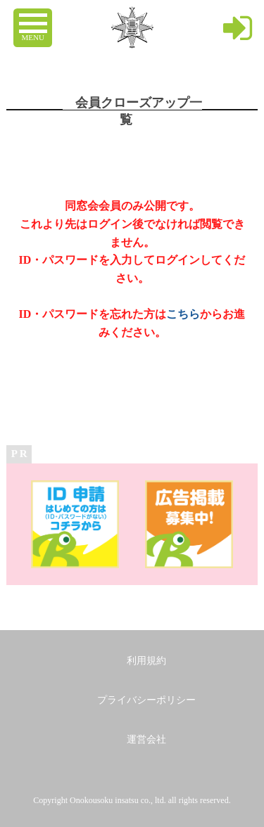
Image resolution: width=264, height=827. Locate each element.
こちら (183, 314)
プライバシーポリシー (146, 700)
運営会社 (146, 739)
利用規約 (146, 660)
